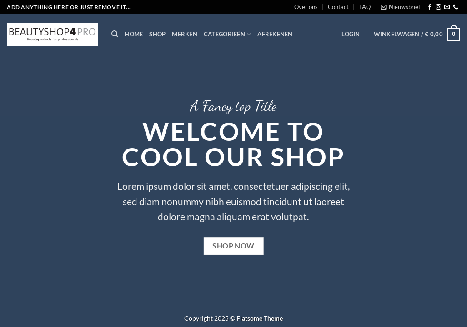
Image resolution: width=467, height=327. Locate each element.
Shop (157, 34)
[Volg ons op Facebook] (429, 7)
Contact (338, 6)
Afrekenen (274, 34)
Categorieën (227, 34)
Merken (184, 34)
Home (134, 34)
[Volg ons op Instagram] (438, 7)
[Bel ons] (455, 7)
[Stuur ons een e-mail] (447, 7)
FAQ (365, 6)
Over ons (306, 6)
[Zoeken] (114, 34)
